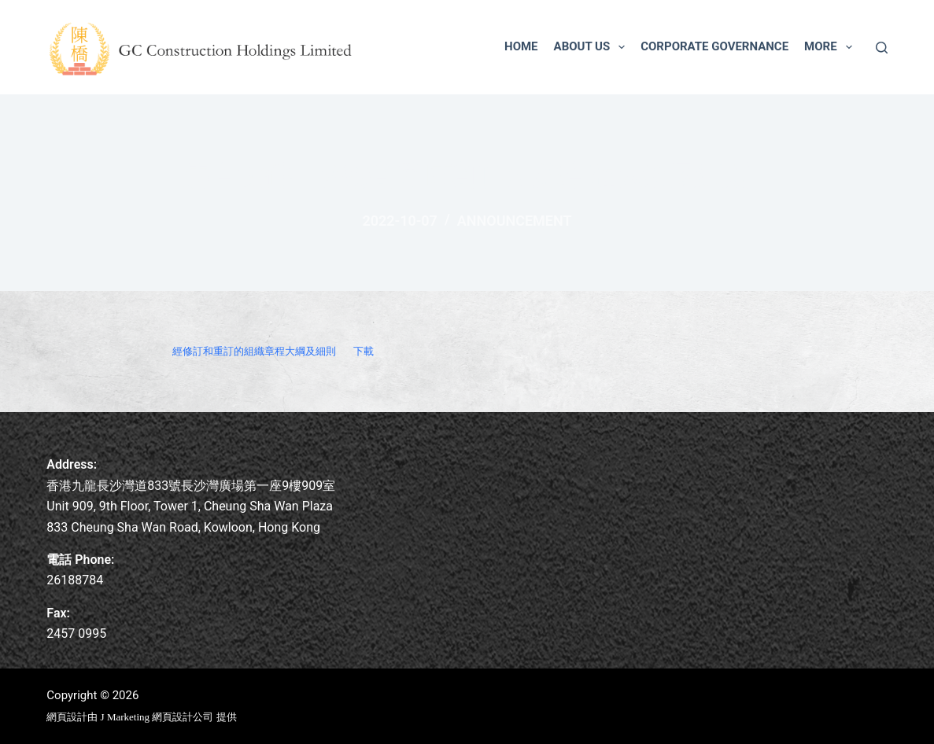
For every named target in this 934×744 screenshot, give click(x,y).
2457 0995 (76, 633)
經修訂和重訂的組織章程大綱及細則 (254, 351)
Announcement (514, 220)
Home (521, 46)
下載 (363, 351)
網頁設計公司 (182, 717)
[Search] (882, 47)
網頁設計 (66, 717)
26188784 (74, 580)
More (831, 47)
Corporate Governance (714, 46)
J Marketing (127, 717)
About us (593, 47)
